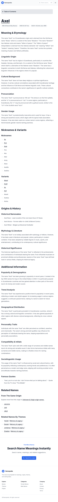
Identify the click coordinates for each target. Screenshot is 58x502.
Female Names (25, 484)
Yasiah (6, 421)
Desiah (6, 424)
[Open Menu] (55, 2)
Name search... (45, 2)
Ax (5, 139)
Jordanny (7, 428)
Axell (5, 184)
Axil (5, 191)
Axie (5, 146)
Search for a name (29, 458)
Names (4, 484)
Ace (5, 143)
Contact (42, 486)
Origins (4, 488)
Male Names (24, 486)
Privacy (42, 488)
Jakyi (6, 411)
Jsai (5, 407)
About (41, 484)
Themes (4, 486)
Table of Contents (10, 11)
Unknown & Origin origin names (33, 400)
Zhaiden (7, 431)
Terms (41, 490)
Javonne (7, 404)
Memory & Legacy (16, 421)
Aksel (6, 180)
